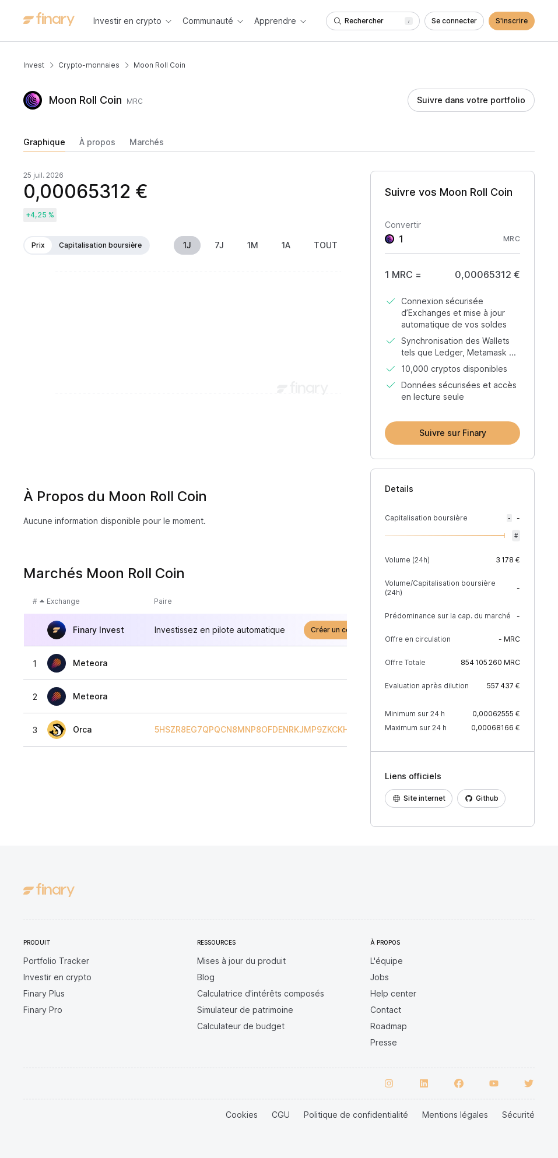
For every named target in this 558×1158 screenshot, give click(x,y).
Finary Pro (42, 1010)
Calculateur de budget (241, 1026)
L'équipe (386, 961)
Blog (206, 977)
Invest (33, 65)
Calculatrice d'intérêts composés (260, 993)
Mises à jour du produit (241, 961)
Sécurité (518, 1115)
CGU (281, 1115)
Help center (393, 993)
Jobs (379, 977)
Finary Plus (44, 993)
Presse (383, 1042)
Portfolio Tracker (56, 961)
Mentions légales (455, 1115)
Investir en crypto (57, 977)
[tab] (44, 145)
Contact (385, 1010)
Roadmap (388, 1026)
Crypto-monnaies (89, 65)
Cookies (242, 1115)
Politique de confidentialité (356, 1115)
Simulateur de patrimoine (245, 1010)
